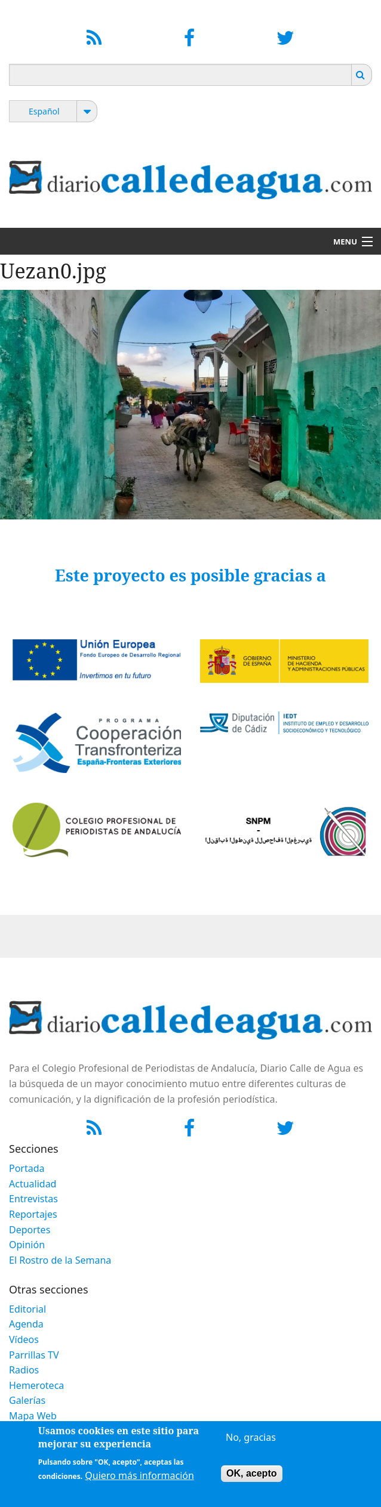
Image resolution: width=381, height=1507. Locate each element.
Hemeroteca (36, 1385)
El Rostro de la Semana (60, 1260)
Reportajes (33, 1214)
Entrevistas (33, 1198)
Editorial (27, 1309)
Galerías (27, 1400)
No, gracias (251, 1441)
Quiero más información (139, 1479)
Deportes (29, 1229)
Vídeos (24, 1339)
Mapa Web (33, 1415)
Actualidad (32, 1183)
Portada (27, 1168)
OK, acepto (251, 1477)
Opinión (27, 1244)
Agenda (26, 1323)
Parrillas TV (34, 1354)
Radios (24, 1369)
